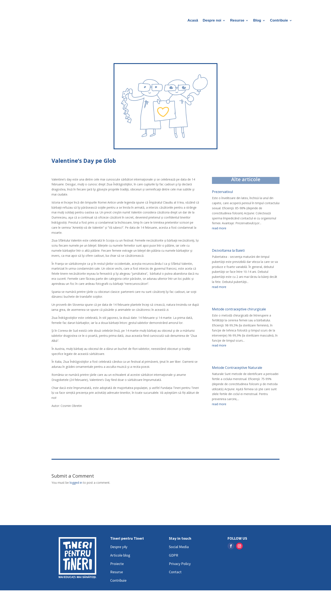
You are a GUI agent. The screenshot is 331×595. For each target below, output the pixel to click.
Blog (257, 20)
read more (219, 228)
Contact (175, 571)
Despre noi (212, 20)
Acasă (192, 20)
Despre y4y (118, 546)
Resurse (237, 20)
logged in (76, 483)
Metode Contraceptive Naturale (237, 367)
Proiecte (117, 563)
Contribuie (279, 20)
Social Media (179, 546)
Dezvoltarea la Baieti (228, 250)
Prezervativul (222, 191)
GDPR (173, 555)
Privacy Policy (180, 563)
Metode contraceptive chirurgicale (239, 309)
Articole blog (120, 555)
